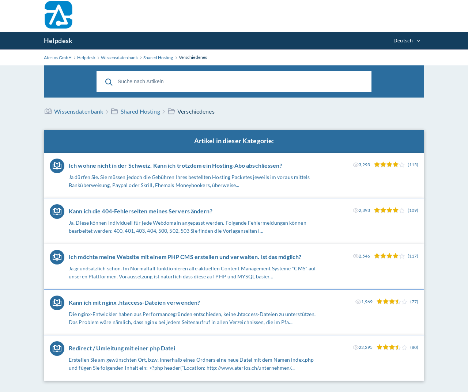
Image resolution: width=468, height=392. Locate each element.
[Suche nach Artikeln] (234, 81)
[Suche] (109, 81)
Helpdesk (58, 41)
